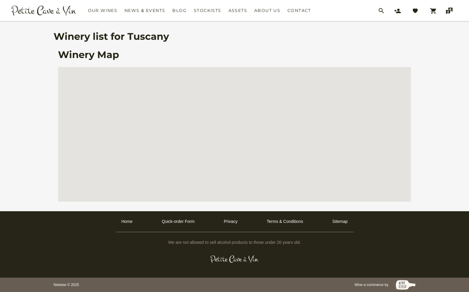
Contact (299, 10)
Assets (238, 10)
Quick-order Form (178, 221)
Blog (179, 10)
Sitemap (340, 221)
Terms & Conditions (285, 221)
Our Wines (103, 10)
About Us (267, 10)
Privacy (230, 221)
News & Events (144, 10)
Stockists (207, 10)
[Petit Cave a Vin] (234, 259)
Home (127, 221)
